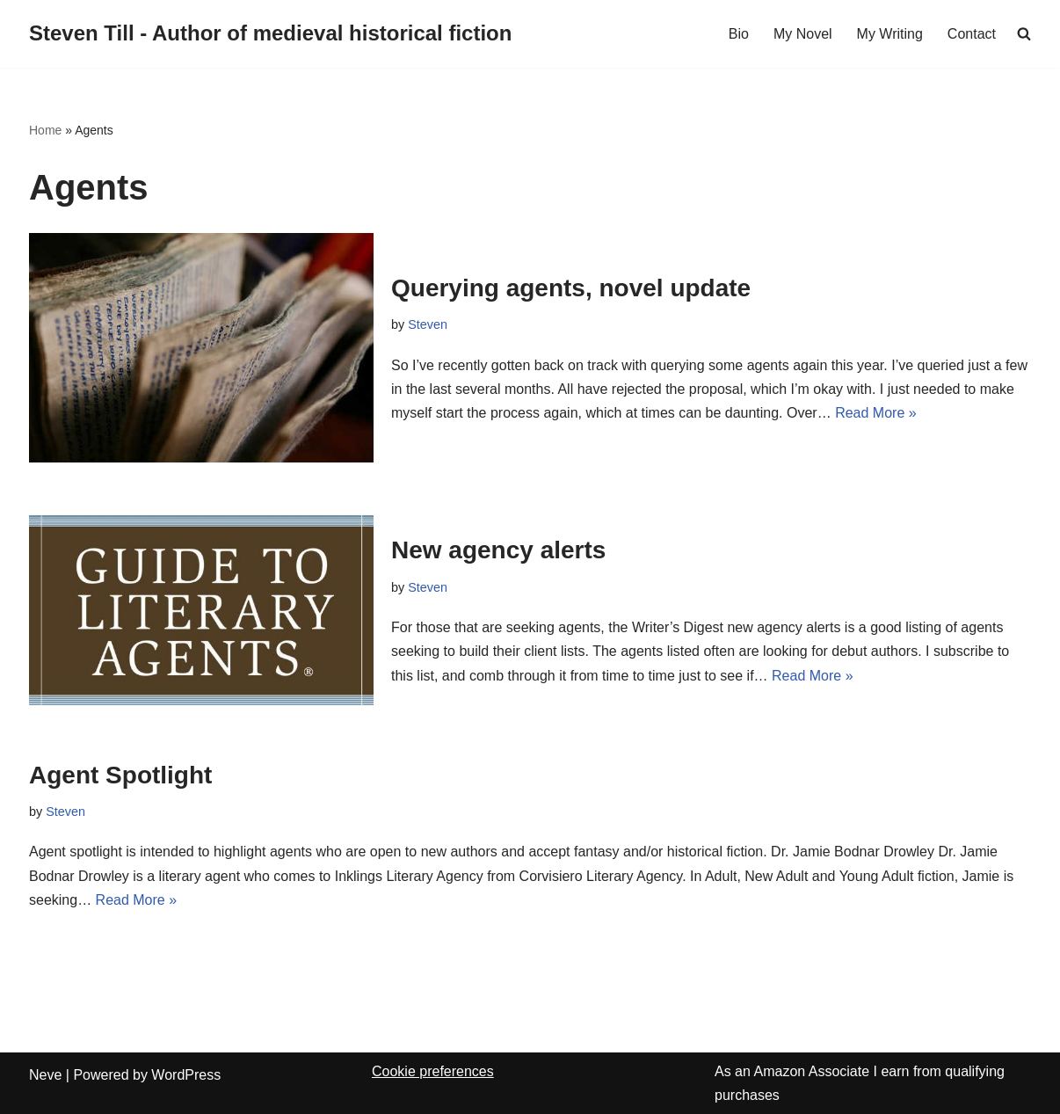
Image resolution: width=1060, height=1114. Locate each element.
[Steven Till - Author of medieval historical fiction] (270, 34)
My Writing (890, 33)
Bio (739, 33)
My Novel (802, 33)
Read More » (876, 412)
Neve (45, 1074)
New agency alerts (498, 550)
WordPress (186, 1074)
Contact (971, 33)
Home (45, 130)
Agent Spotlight (120, 775)
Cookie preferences (433, 1071)
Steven (427, 324)
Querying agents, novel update (571, 288)
